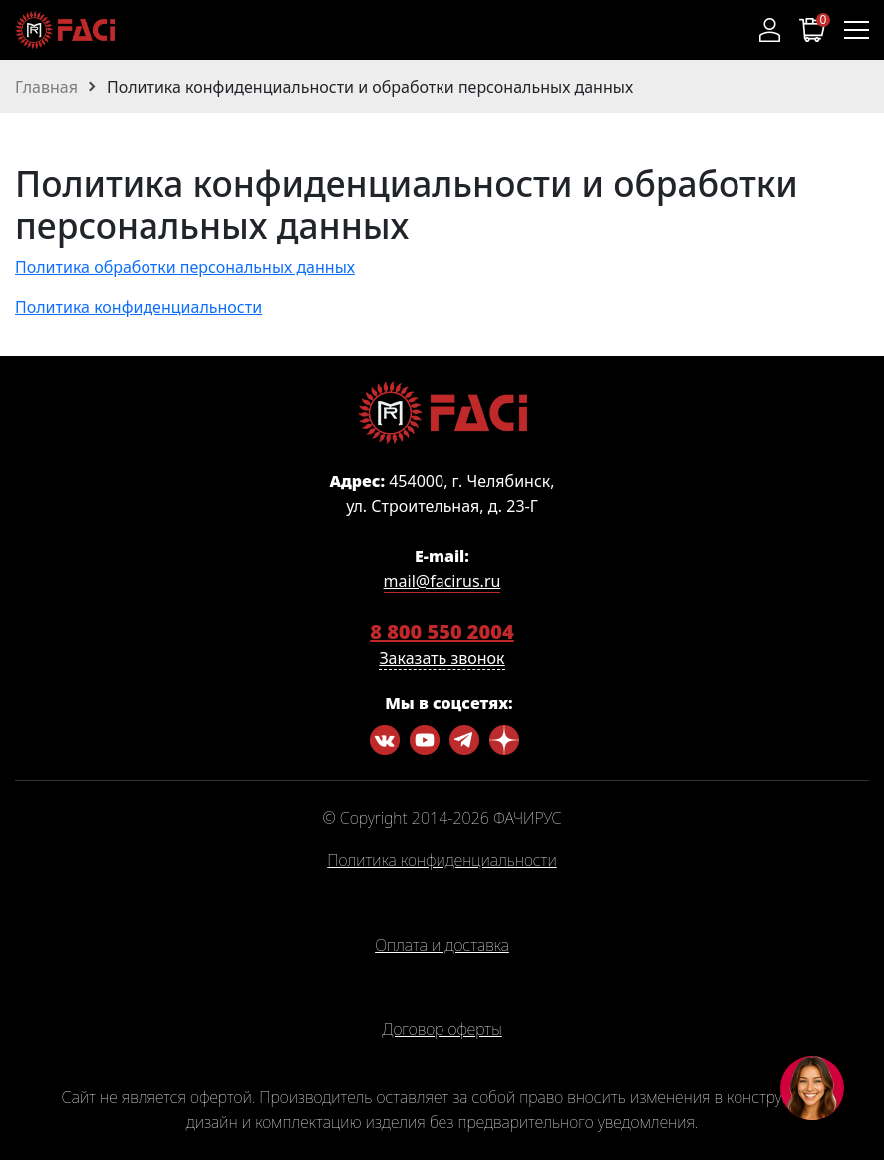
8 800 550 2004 (442, 631)
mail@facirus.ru (442, 581)
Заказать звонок (441, 658)
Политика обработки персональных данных (185, 267)
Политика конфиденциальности (138, 307)
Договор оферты (441, 1030)
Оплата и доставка (442, 946)
